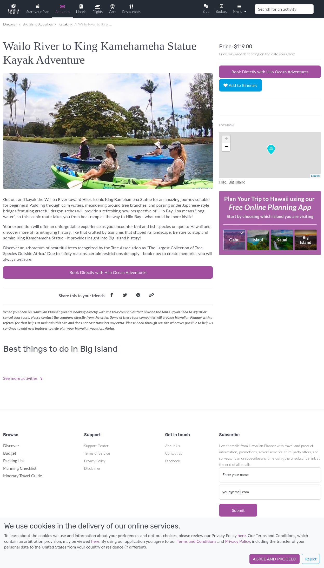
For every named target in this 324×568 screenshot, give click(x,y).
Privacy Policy (94, 461)
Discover (10, 24)
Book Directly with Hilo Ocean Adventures (108, 272)
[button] (239, 8)
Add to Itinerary (240, 85)
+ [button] (226, 139)
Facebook (172, 461)
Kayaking (65, 24)
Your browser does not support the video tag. (270, 223)
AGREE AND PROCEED (274, 558)
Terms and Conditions (196, 541)
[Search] (284, 9)
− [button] (226, 147)
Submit (238, 510)
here (241, 535)
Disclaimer (92, 468)
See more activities (23, 378)
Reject (310, 558)
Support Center (96, 445)
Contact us (173, 453)
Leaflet (315, 175)
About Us (172, 445)
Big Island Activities (38, 24)
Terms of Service (97, 453)
